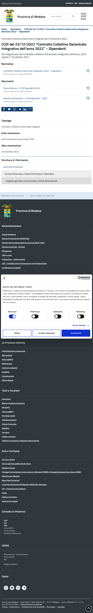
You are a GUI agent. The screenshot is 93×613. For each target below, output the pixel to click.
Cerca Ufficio (9, 528)
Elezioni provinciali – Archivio (13, 246)
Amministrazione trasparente (13, 351)
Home (4, 29)
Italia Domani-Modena (11, 476)
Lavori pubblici (7, 411)
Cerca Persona (9, 530)
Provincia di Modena (31, 16)
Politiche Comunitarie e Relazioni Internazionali (20, 440)
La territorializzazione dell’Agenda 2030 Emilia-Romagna (24, 484)
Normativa (16, 29)
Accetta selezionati (46, 333)
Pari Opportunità (8, 415)
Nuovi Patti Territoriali (10, 480)
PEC (5, 523)
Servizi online (85, 3)
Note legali (51, 606)
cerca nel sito (56, 16)
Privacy (5, 606)
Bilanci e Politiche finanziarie (13, 403)
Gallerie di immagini (10, 501)
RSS (5, 559)
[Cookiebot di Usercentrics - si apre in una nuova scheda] (79, 278)
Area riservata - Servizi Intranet (16, 554)
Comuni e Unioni (8, 459)
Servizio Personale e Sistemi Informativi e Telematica (29, 174)
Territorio (5, 432)
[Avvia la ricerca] (73, 16)
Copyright (61, 606)
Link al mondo (9, 557)
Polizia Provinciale (9, 424)
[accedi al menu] (83, 16)
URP (76, 3)
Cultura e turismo (9, 436)
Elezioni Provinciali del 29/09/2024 (15, 238)
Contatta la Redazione (12, 533)
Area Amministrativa (13, 167)
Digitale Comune (8, 468)
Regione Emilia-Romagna (12, 3)
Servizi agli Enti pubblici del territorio (16, 463)
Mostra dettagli (78, 325)
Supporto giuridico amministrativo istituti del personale (31, 181)
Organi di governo (9, 234)
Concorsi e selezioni (9, 367)
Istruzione (6, 407)
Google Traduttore (11, 564)
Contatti (69, 3)
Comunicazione (8, 376)
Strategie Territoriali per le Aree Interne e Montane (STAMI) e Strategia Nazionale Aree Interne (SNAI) (41, 472)
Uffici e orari (7, 255)
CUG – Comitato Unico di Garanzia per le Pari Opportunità (24, 263)
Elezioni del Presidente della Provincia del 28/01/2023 (23, 242)
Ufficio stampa (7, 380)
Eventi (4, 492)
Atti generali (7, 251)
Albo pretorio (7, 355)
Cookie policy (14, 606)
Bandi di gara (7, 363)
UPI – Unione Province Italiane (14, 488)
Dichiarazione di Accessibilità (33, 606)
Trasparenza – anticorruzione (13, 259)
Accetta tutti (76, 333)
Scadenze (5, 372)
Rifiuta (17, 333)
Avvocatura (6, 399)
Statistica (5, 428)
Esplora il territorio (9, 497)
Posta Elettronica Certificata (31, 604)
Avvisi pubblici (7, 359)
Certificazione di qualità (11, 267)
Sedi (5, 520)
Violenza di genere (9, 419)
